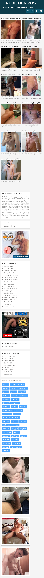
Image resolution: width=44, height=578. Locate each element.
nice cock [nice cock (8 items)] (6, 421)
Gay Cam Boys (8, 358)
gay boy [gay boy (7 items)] (5, 392)
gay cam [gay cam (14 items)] (13, 392)
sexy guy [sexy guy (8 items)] (15, 429)
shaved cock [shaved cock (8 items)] (7, 432)
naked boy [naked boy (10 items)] (17, 414)
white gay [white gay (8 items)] (6, 451)
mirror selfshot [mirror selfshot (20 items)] (8, 410)
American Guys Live (10, 266)
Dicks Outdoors (9, 346)
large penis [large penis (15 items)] (15, 403)
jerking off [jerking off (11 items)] (6, 403)
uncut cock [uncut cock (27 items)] (6, 443)
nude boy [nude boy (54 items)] (15, 421)
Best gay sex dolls (9, 356)
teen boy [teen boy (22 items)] (23, 436)
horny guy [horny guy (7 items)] (6, 399)
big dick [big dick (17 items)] (13, 384)
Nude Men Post (22, 3)
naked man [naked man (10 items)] (15, 418)
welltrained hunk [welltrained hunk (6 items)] (16, 447)
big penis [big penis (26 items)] (21, 384)
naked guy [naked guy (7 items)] (6, 418)
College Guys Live (9, 273)
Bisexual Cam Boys (10, 271)
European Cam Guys (10, 277)
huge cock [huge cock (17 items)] (15, 399)
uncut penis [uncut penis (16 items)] (16, 443)
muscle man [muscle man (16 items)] (7, 414)
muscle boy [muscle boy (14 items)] (18, 410)
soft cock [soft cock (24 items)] (16, 432)
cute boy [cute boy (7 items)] (14, 388)
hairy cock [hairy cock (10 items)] (22, 392)
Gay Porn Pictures (9, 361)
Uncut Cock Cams (9, 306)
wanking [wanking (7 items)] (5, 447)
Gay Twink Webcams (10, 282)
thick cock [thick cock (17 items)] (15, 440)
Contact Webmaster (10, 226)
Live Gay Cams (8, 293)
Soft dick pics (8, 374)
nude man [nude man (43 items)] (6, 425)
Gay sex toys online (10, 365)
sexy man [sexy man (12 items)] (23, 429)
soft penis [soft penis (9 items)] (6, 436)
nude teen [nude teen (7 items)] (15, 425)
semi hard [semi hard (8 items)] (6, 429)
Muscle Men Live (9, 300)
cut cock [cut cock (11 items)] (6, 388)
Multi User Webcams (10, 297)
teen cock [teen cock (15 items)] (6, 440)
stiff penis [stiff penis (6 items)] (15, 436)
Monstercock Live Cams (11, 295)
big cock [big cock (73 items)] (5, 384)
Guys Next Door (9, 284)
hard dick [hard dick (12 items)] (15, 395)
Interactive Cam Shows (11, 288)
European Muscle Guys (11, 280)
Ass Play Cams (8, 268)
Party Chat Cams (9, 302)
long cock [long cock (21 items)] (6, 406)
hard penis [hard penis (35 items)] (23, 395)
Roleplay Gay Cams (10, 304)
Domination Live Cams (11, 275)
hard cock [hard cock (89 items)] (6, 395)
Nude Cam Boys (9, 372)
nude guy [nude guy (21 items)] (23, 421)
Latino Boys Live (9, 291)
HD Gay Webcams (10, 286)
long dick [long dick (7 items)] (14, 406)
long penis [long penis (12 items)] (23, 406)
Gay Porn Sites (8, 363)
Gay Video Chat (9, 367)
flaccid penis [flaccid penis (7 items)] (23, 388)
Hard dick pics (8, 370)
